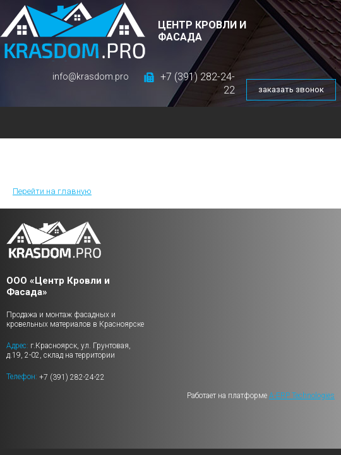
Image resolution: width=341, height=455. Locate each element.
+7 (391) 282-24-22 (72, 377)
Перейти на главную (52, 191)
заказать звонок (291, 89)
